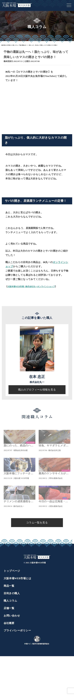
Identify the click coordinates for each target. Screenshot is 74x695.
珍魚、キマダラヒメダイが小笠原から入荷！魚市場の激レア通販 (54, 445)
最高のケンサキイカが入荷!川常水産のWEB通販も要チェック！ (54, 473)
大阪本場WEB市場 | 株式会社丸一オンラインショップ (31, 286)
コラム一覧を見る (37, 522)
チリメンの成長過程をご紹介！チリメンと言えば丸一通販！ (18, 501)
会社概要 (9, 623)
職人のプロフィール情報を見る (37, 389)
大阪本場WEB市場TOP (6, 45)
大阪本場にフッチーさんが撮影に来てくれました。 (18, 473)
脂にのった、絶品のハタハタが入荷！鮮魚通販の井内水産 (18, 445)
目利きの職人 (12, 593)
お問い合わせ (12, 615)
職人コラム (15, 45)
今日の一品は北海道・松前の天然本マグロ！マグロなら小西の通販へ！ (53, 501)
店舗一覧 (9, 608)
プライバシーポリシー (17, 630)
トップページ (12, 570)
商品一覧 (9, 585)
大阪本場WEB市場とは (17, 578)
